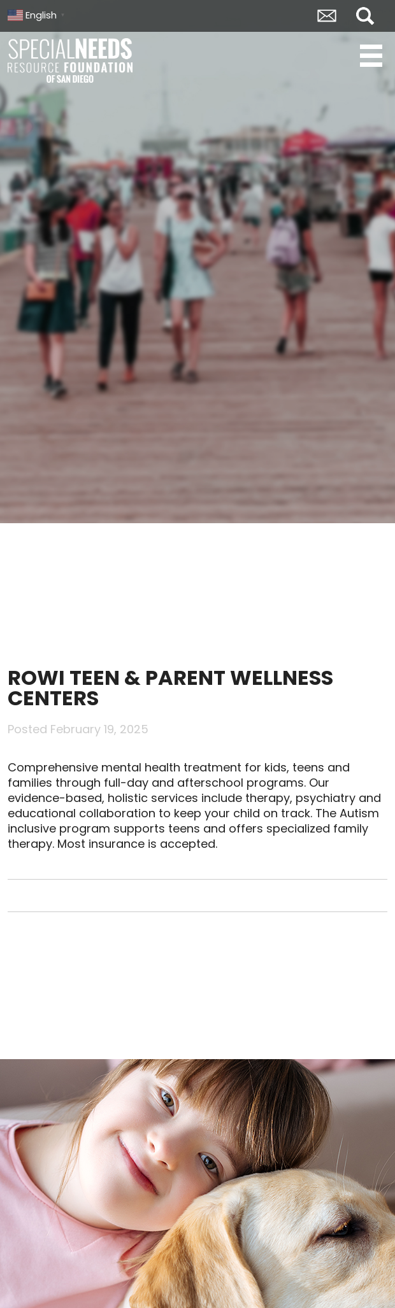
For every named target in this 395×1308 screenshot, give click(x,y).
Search (365, 15)
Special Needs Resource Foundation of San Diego (71, 60)
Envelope (326, 15)
